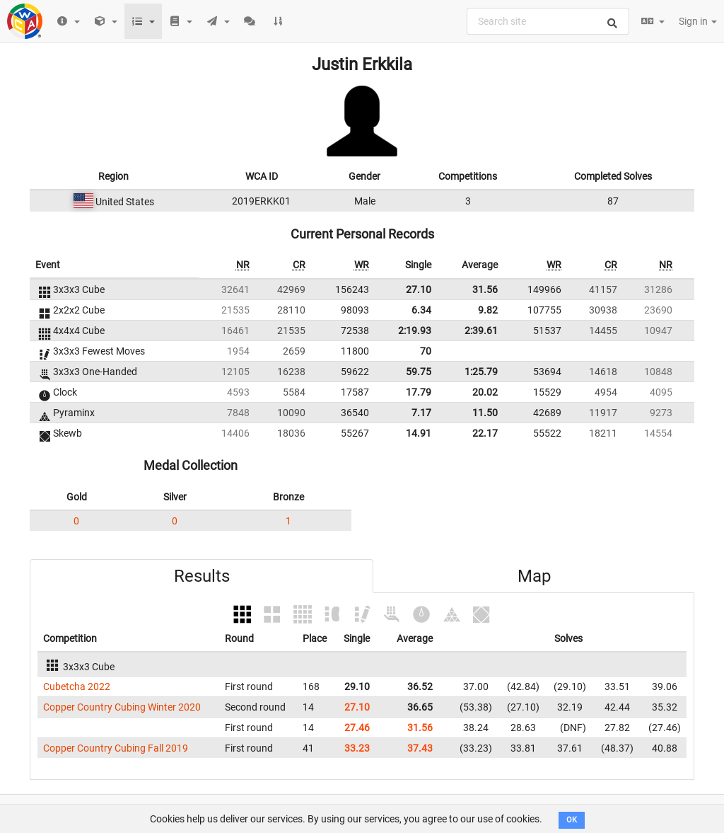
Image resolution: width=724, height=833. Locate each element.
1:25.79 (481, 371)
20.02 (485, 392)
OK (571, 820)
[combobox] (548, 21)
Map (534, 576)
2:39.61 (481, 330)
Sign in (698, 21)
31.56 (485, 289)
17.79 (418, 392)
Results (202, 576)
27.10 (418, 289)
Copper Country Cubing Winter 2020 (122, 707)
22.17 (485, 433)
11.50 (485, 412)
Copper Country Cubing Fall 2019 (115, 748)
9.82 (488, 310)
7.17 (421, 412)
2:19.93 (414, 330)
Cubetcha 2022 (76, 686)
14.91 (418, 433)
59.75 (418, 371)
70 (425, 351)
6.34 (421, 310)
